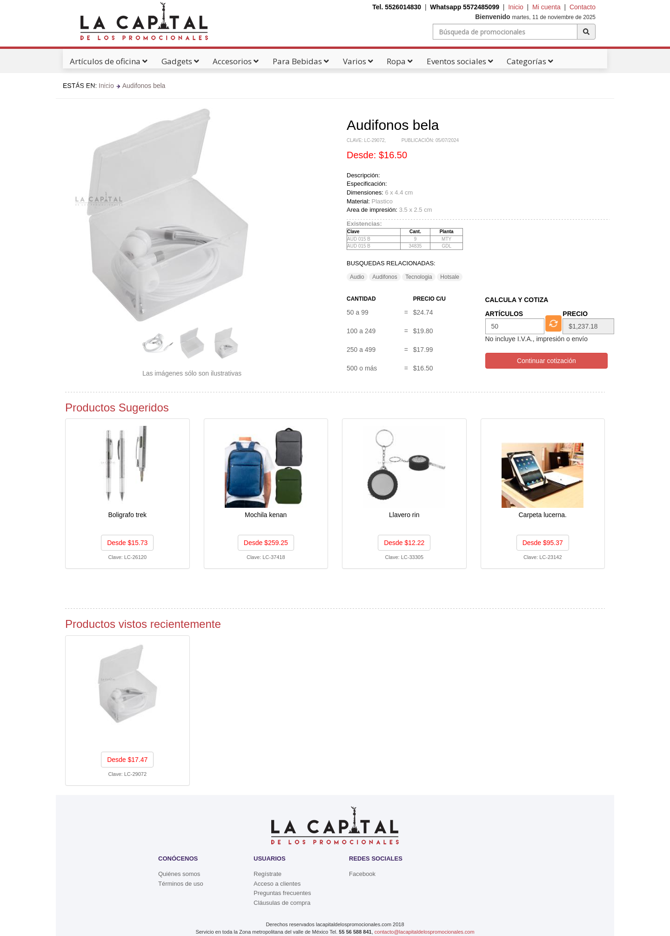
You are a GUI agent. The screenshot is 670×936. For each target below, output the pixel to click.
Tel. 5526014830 (396, 7)
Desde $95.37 (543, 542)
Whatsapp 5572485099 (464, 7)
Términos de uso (180, 883)
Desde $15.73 (127, 542)
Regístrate (267, 873)
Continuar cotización (546, 360)
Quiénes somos (179, 873)
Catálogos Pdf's (95, 87)
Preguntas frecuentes (282, 892)
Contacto (583, 7)
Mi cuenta (546, 7)
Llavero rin (404, 515)
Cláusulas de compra (282, 902)
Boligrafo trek (127, 515)
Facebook (362, 873)
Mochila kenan (266, 515)
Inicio (515, 7)
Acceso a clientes (277, 883)
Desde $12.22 (404, 542)
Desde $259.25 (266, 542)
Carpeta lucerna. (542, 515)
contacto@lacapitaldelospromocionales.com (425, 932)
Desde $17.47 (127, 759)
